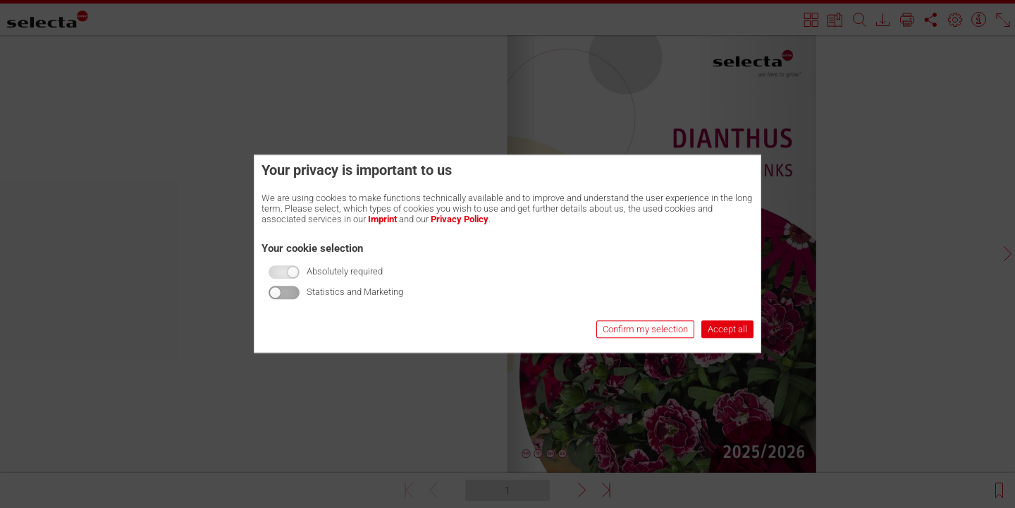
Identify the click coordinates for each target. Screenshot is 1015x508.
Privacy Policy (459, 219)
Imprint (382, 219)
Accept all (727, 330)
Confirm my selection (645, 330)
